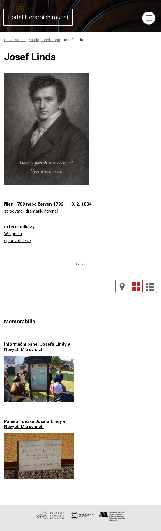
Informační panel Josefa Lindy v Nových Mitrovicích (37, 347)
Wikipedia (13, 233)
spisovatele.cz (17, 240)
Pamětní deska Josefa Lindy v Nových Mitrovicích (34, 424)
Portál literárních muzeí (38, 17)
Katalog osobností (44, 40)
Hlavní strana (15, 40)
